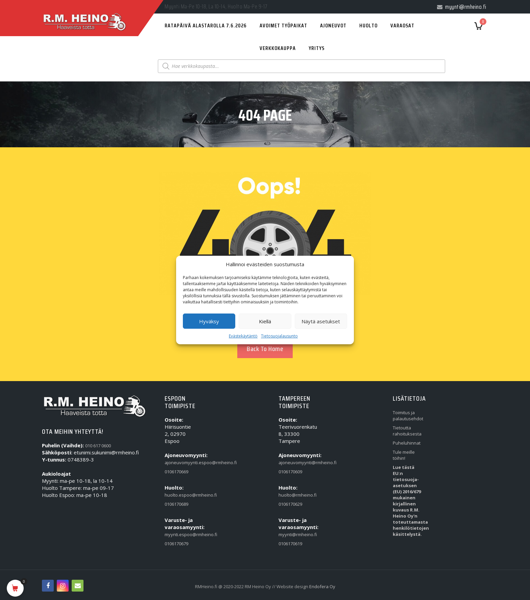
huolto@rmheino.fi (294, 495)
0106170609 (290, 472)
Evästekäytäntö (243, 336)
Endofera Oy (322, 586)
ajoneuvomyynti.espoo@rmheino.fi (180, 462)
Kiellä (265, 321)
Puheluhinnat (406, 443)
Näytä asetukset (321, 321)
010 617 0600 (98, 446)
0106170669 (176, 472)
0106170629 (290, 504)
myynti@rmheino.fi (294, 534)
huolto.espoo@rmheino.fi (180, 495)
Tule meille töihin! (404, 455)
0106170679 (176, 544)
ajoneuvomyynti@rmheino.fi (294, 462)
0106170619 (290, 544)
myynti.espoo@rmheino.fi (180, 534)
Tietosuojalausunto (279, 336)
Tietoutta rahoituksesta (407, 431)
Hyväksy (209, 321)
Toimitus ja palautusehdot (408, 415)
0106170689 (176, 504)
